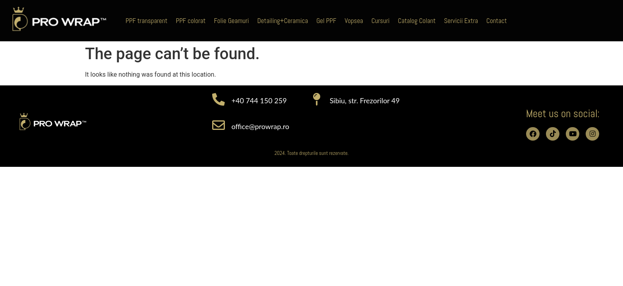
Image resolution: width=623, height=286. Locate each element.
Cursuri (380, 20)
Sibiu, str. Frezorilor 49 (365, 100)
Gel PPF (326, 20)
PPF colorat (190, 20)
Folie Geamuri (231, 20)
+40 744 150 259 (259, 100)
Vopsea (353, 20)
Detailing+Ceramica (282, 20)
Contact (496, 20)
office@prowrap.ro (261, 126)
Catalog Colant (417, 20)
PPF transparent (146, 20)
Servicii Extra (461, 20)
